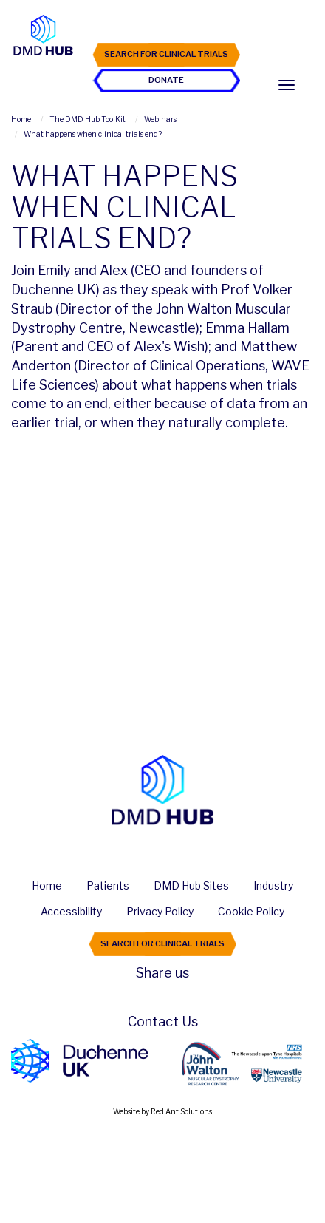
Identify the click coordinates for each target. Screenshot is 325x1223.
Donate (166, 80)
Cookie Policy (251, 911)
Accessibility (71, 911)
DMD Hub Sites (191, 885)
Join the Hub (166, 28)
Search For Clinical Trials (166, 54)
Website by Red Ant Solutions (162, 1111)
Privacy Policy (160, 911)
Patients (107, 885)
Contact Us (163, 1021)
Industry (273, 885)
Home (47, 885)
